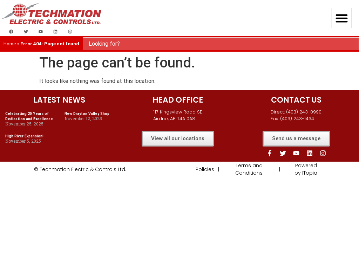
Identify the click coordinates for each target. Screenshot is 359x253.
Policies (205, 169)
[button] (342, 18)
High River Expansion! (24, 136)
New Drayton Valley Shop (87, 113)
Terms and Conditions (249, 169)
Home (10, 43)
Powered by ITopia (305, 169)
